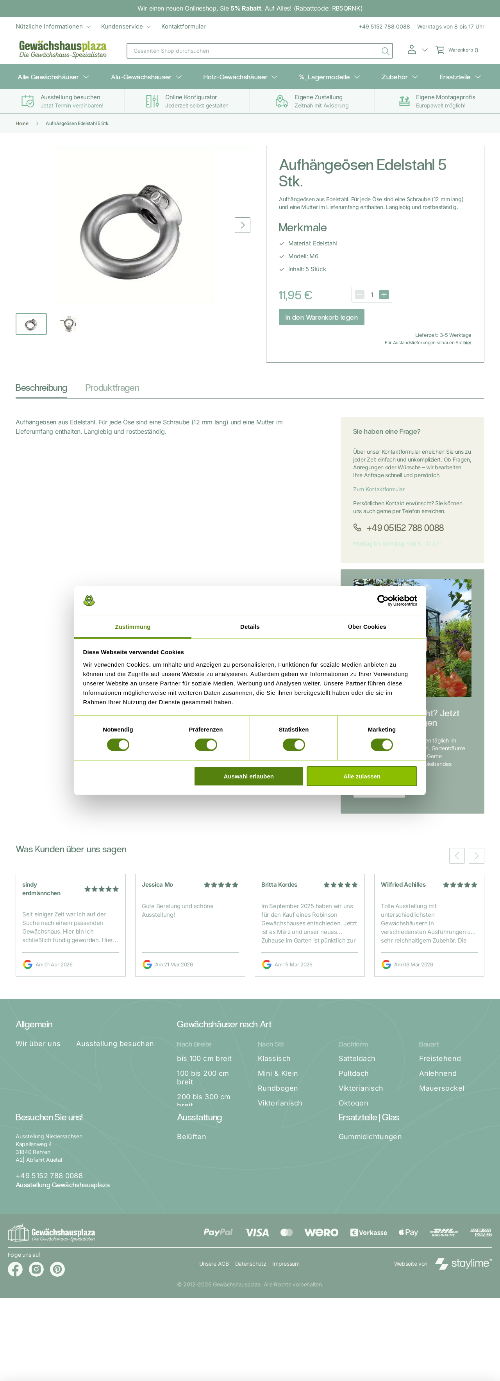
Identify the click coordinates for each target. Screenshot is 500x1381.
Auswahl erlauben (249, 776)
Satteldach (357, 1053)
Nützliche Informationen (49, 26)
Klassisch (274, 1053)
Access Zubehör (205, 1274)
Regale (189, 1229)
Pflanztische (198, 1244)
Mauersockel (441, 1083)
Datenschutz (250, 1346)
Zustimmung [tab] (133, 626)
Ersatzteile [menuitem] (423, 74)
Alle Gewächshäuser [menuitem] (82, 74)
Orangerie (275, 1112)
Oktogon (354, 1097)
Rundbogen (278, 1083)
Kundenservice (122, 26)
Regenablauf (361, 1214)
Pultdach (354, 1068)
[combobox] (260, 51)
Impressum (286, 1346)
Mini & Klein (278, 1068)
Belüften (191, 1185)
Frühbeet (273, 1127)
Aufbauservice (41, 1068)
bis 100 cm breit (204, 1053)
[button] (417, 49)
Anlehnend (438, 1068)
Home (22, 118)
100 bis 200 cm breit (203, 1072)
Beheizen (193, 1259)
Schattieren (197, 1214)
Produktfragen (112, 381)
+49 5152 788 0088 (384, 26)
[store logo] (63, 51)
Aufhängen (196, 1199)
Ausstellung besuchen (115, 1038)
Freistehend (440, 1053)
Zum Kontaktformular (378, 483)
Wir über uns (38, 1038)
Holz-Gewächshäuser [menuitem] (243, 74)
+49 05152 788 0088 (404, 522)
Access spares (364, 1229)
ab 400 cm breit (204, 1138)
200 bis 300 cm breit (203, 1095)
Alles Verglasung (368, 1244)
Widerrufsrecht (42, 1083)
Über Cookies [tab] (367, 626)
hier (467, 337)
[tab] (41, 384)
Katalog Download (47, 1053)
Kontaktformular (183, 26)
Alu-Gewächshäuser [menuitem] (162, 74)
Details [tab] (250, 626)
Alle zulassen (361, 776)
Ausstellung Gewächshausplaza (63, 1232)
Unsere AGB (214, 1346)
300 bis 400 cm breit (204, 1119)
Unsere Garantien (112, 1068)
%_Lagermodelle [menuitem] (319, 74)
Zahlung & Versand (127, 1053)
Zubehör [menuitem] (376, 74)
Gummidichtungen (370, 1185)
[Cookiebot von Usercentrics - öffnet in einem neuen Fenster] (383, 600)
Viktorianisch (280, 1097)
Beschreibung (41, 381)
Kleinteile (355, 1199)
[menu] (111, 26)
